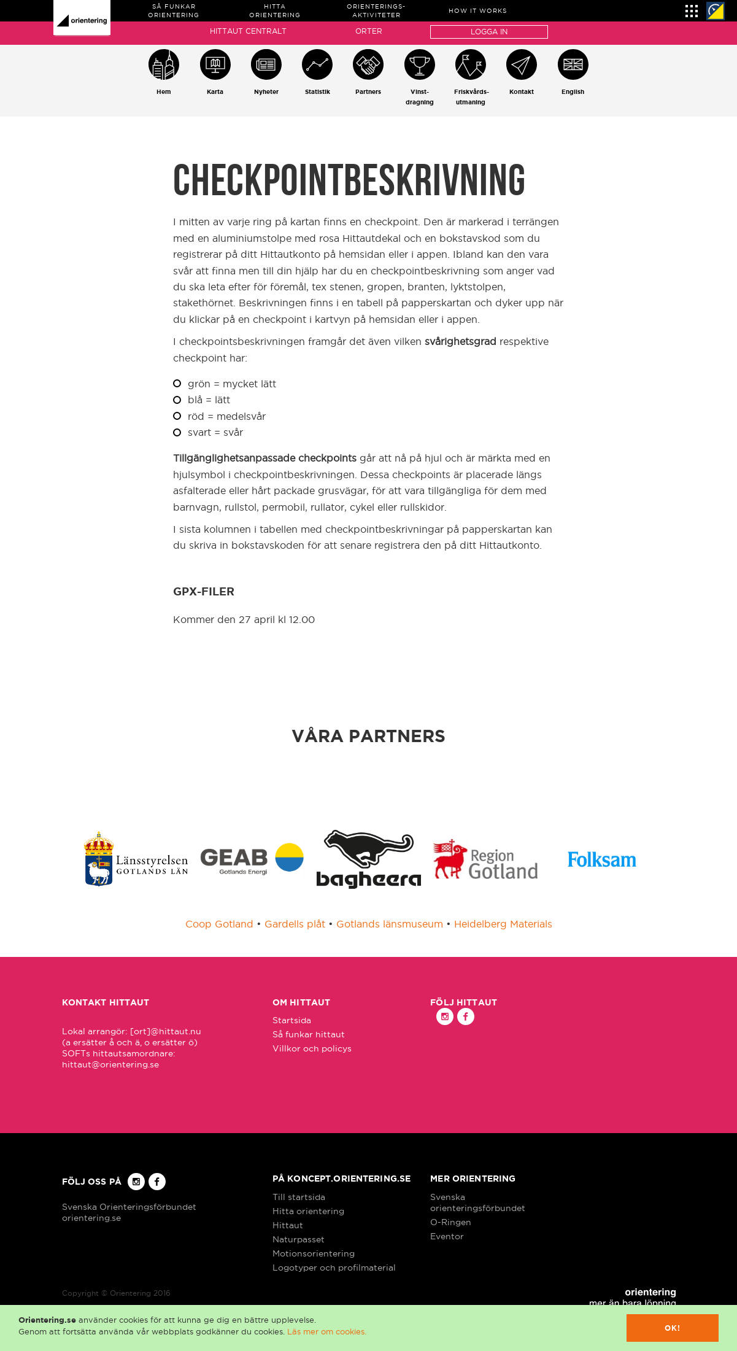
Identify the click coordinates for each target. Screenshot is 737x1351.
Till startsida (298, 1197)
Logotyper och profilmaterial (334, 1267)
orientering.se (91, 1218)
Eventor (447, 1236)
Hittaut (287, 1225)
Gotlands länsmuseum (389, 923)
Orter (368, 31)
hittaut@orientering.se (110, 1064)
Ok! (673, 1328)
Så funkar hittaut (308, 1034)
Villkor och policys (312, 1048)
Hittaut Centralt (248, 31)
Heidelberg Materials (503, 923)
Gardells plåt (294, 923)
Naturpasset (298, 1239)
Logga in (489, 32)
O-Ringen (450, 1222)
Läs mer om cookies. (326, 1331)
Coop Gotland (219, 923)
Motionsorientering (313, 1253)
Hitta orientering (308, 1211)
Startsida (291, 1020)
